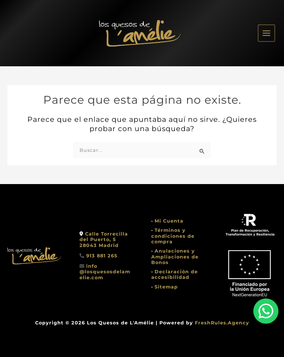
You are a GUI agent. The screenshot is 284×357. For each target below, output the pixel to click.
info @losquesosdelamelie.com (105, 271)
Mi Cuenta (169, 221)
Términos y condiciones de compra (173, 235)
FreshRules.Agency (222, 323)
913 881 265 (102, 255)
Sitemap (166, 287)
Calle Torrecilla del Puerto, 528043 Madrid (104, 239)
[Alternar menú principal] (267, 33)
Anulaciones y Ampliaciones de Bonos (175, 256)
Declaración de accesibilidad (174, 274)
